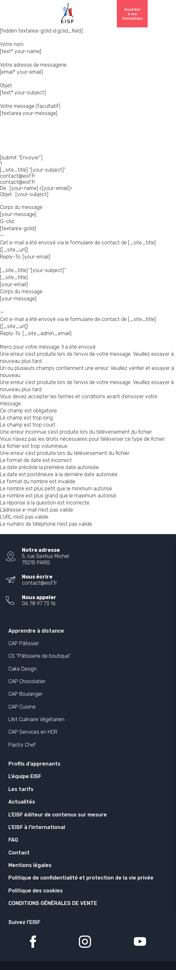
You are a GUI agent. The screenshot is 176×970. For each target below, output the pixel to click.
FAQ (13, 840)
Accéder (132, 14)
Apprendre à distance (36, 631)
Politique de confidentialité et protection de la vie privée (80, 878)
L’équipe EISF (24, 776)
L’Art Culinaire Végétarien (36, 719)
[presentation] (49, 135)
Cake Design (22, 669)
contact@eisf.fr (39, 583)
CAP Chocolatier (26, 681)
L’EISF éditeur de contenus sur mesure (57, 815)
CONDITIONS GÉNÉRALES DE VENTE (52, 903)
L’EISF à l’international (36, 827)
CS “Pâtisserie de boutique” (39, 656)
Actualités (21, 802)
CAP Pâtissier (23, 643)
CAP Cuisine (22, 707)
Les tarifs (20, 789)
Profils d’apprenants (34, 764)
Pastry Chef (22, 745)
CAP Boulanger (25, 694)
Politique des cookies (35, 891)
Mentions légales (29, 865)
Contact (19, 853)
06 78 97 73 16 (39, 603)
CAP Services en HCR (32, 732)
